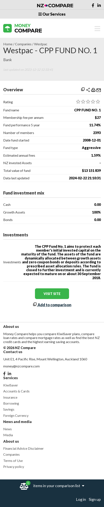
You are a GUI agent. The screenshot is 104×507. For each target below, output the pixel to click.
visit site (52, 294)
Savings (8, 409)
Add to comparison (52, 304)
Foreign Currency (16, 415)
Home (7, 44)
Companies (23, 44)
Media (8, 435)
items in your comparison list (58, 485)
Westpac (40, 44)
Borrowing (11, 403)
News (7, 429)
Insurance (10, 397)
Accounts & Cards (16, 391)
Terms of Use (13, 460)
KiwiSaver (10, 385)
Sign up (95, 499)
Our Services (52, 14)
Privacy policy (13, 466)
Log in (81, 499)
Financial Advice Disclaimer (23, 448)
